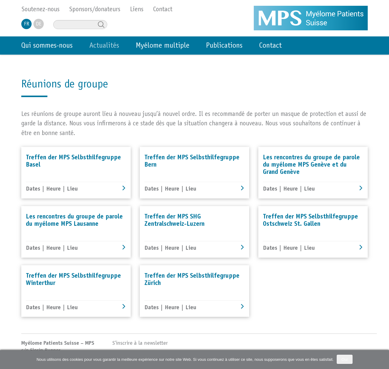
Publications (224, 46)
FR (26, 24)
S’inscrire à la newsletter (140, 343)
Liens (136, 10)
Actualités (104, 46)
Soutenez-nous (41, 10)
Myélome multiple (162, 46)
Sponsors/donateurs (94, 10)
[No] (381, 360)
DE (38, 24)
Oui (345, 359)
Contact (270, 46)
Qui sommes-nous (47, 46)
